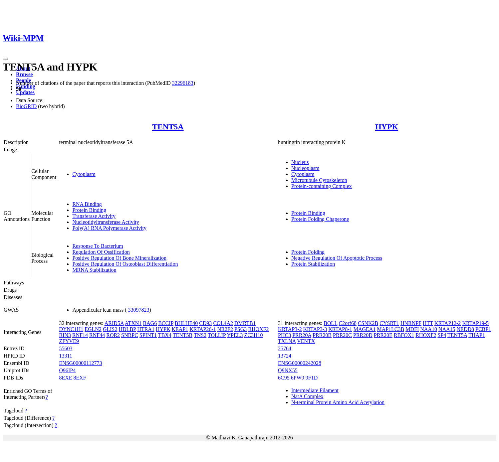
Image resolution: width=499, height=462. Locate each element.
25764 (284, 348)
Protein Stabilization (313, 264)
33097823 (138, 310)
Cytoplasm (83, 174)
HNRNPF (410, 323)
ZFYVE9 (69, 341)
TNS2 (200, 335)
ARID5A (114, 323)
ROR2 (113, 335)
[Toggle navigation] (5, 59)
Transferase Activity (94, 216)
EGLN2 (93, 329)
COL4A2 (223, 323)
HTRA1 (145, 329)
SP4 (441, 335)
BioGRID (26, 106)
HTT (428, 323)
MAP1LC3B (390, 329)
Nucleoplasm (305, 168)
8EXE (65, 378)
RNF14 (80, 335)
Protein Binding (89, 210)
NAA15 (446, 329)
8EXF (80, 378)
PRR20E (383, 335)
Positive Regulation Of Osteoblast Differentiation (125, 264)
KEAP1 (179, 329)
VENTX (306, 341)
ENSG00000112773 (80, 363)
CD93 (205, 323)
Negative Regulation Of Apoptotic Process (336, 258)
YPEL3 (235, 335)
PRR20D (363, 335)
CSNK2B (368, 323)
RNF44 (97, 335)
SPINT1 (148, 335)
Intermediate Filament (315, 390)
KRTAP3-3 (315, 329)
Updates (25, 92)
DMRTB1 (245, 323)
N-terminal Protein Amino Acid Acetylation (337, 402)
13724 (284, 356)
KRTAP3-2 (290, 329)
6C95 (284, 378)
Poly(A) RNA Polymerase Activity (109, 228)
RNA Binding (87, 204)
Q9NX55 (288, 370)
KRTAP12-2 (447, 323)
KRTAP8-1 (340, 329)
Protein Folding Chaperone (320, 219)
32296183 (182, 83)
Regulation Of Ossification (100, 252)
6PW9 (297, 378)
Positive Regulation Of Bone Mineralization (119, 258)
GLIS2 (110, 329)
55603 (65, 348)
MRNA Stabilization (94, 270)
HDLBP (127, 329)
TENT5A (168, 126)
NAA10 (428, 329)
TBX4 (164, 335)
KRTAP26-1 (202, 329)
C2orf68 (348, 323)
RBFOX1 (404, 335)
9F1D (312, 378)
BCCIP (165, 323)
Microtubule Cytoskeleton (319, 180)
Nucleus (300, 162)
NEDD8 (465, 329)
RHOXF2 (258, 329)
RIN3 (65, 335)
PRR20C (342, 335)
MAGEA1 (365, 329)
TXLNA (287, 341)
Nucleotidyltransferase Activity (105, 222)
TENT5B (183, 335)
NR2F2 (225, 329)
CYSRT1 (389, 323)
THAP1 (476, 335)
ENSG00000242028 (299, 363)
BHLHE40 (186, 323)
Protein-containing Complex (321, 186)
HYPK (386, 126)
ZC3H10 (253, 335)
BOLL (330, 323)
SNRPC (129, 335)
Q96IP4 (67, 370)
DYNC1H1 (71, 329)
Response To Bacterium (97, 246)
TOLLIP (217, 335)
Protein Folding (308, 252)
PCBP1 (483, 329)
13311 (65, 356)
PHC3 (284, 335)
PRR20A (301, 335)
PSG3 (240, 329)
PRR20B (322, 335)
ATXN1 (133, 323)
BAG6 (150, 323)
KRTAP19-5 (475, 323)
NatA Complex (307, 396)
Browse (24, 74)
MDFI (412, 329)
